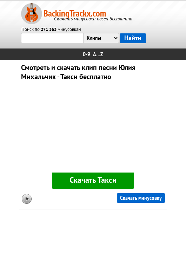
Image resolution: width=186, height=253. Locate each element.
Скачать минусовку (141, 198)
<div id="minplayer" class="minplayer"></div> (93, 128)
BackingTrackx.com (75, 13)
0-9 (86, 54)
